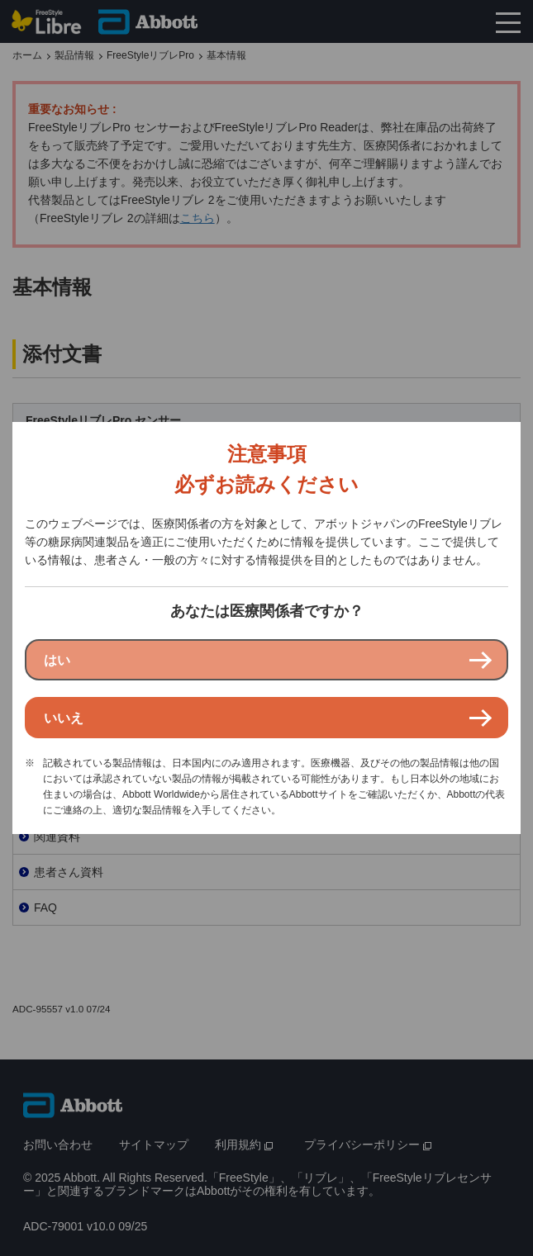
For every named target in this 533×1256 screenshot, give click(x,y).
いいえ (63, 718)
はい (57, 660)
